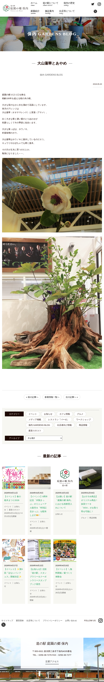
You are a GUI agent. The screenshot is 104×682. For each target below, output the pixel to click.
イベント (33, 414)
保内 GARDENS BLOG (39, 425)
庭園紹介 (35, 12)
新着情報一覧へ (52, 397)
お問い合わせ (71, 620)
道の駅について (50, 4)
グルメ (80, 414)
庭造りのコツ (35, 430)
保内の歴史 (69, 4)
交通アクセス (52, 661)
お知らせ (48, 414)
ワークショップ (83, 419)
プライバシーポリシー (52, 620)
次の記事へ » (72, 397)
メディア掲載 (35, 419)
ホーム (34, 4)
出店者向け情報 (64, 425)
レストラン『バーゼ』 (58, 419)
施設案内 (49, 12)
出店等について (67, 12)
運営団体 (20, 620)
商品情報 (83, 425)
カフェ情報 (64, 414)
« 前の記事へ (32, 397)
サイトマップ (7, 620)
